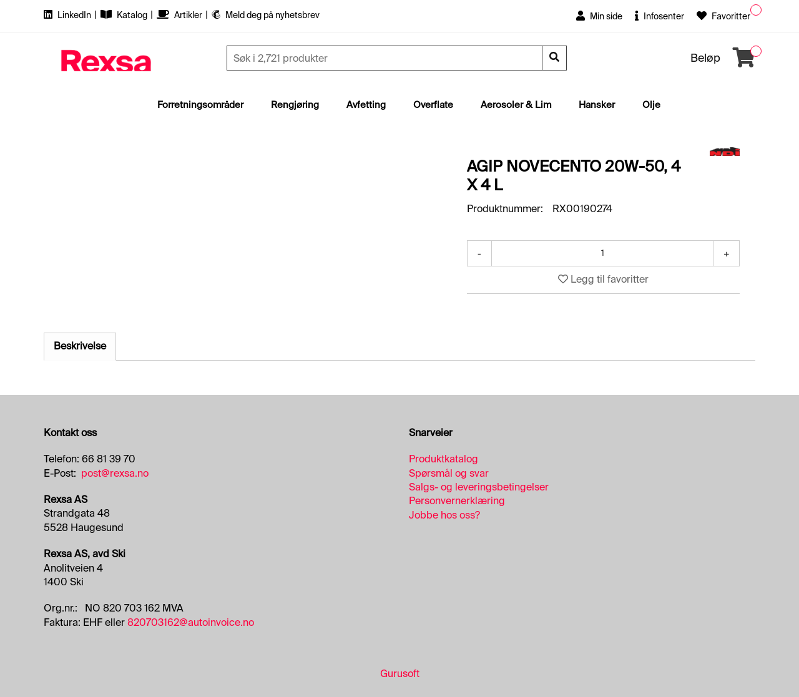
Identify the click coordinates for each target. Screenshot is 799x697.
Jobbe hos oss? (444, 515)
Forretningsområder (200, 105)
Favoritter (723, 16)
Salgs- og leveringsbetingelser (479, 487)
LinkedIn (68, 15)
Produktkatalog (443, 458)
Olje (651, 105)
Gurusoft (399, 673)
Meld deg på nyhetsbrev (266, 15)
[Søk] (386, 58)
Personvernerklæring (457, 500)
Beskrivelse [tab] (80, 346)
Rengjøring (295, 105)
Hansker (597, 105)
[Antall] (602, 253)
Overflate (433, 105)
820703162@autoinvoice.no (190, 622)
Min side (599, 16)
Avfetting (366, 105)
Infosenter (659, 16)
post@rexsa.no (115, 473)
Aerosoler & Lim (516, 105)
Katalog (124, 15)
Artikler (180, 15)
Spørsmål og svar (449, 473)
